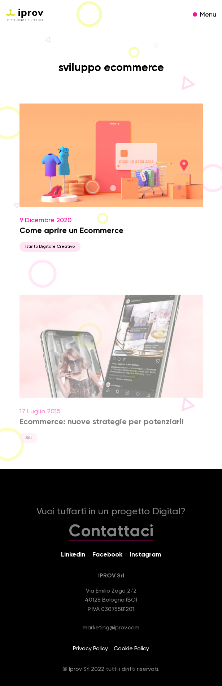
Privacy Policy (90, 649)
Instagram (145, 554)
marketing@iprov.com (111, 628)
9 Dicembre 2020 (111, 178)
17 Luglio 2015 (111, 373)
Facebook (107, 554)
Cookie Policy (131, 649)
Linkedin (73, 554)
